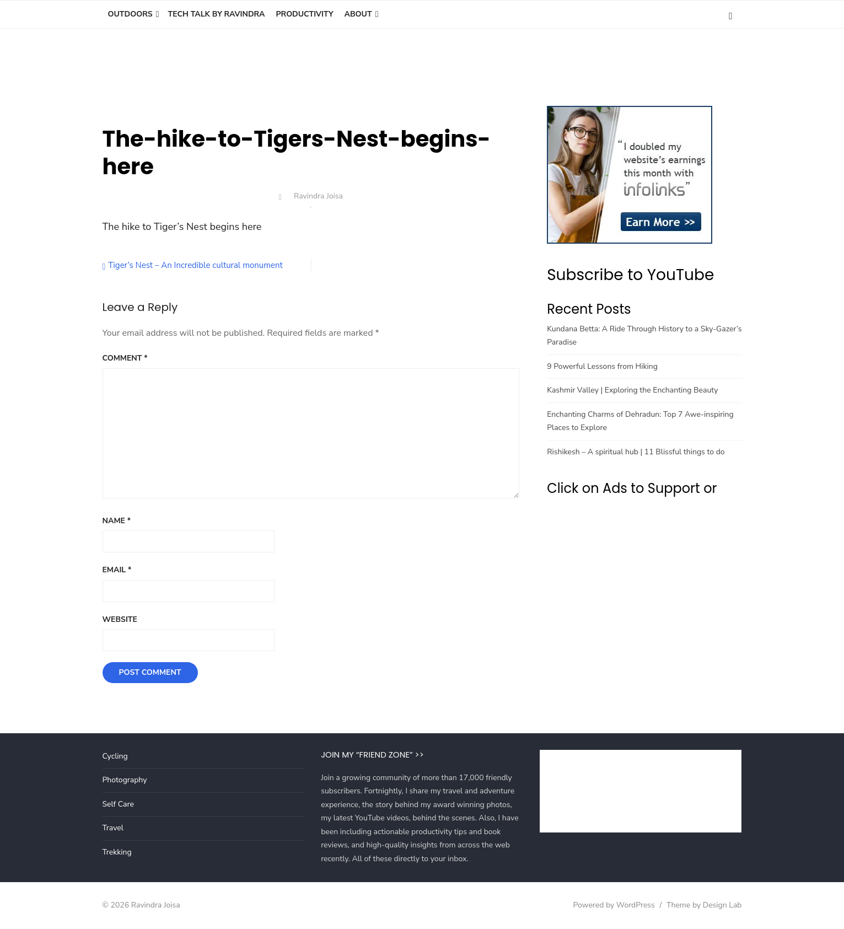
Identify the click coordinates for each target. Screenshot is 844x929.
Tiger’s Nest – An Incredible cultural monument (195, 265)
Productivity (304, 14)
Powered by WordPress (613, 905)
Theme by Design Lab (703, 905)
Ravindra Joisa (318, 196)
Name (117, 520)
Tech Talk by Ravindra (216, 14)
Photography (125, 780)
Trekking (117, 852)
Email (117, 570)
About (358, 14)
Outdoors (130, 14)
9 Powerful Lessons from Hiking (602, 366)
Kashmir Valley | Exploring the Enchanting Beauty (632, 390)
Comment (125, 358)
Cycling (115, 756)
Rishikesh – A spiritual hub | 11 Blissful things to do (635, 452)
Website (120, 619)
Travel (113, 828)
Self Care (118, 804)
